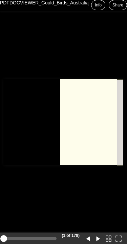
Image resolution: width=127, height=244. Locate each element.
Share (117, 5)
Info (98, 5)
